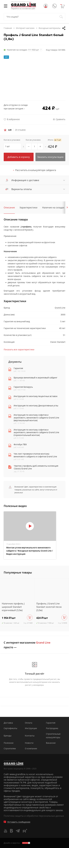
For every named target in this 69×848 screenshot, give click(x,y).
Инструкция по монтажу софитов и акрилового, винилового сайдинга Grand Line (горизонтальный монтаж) (36, 432)
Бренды (7, 735)
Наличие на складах (53, 207)
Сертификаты (10, 728)
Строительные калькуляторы (53, 735)
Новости (29, 743)
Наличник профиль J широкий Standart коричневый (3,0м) (13, 607)
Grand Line (60, 307)
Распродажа (52, 728)
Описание (9, 207)
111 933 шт (33, 49)
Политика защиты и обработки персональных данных (34, 815)
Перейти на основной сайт (23, 8)
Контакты (29, 735)
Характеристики (28, 207)
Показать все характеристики (19, 349)
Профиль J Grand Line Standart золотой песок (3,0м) (49, 607)
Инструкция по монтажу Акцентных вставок (35, 396)
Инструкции (31, 728)
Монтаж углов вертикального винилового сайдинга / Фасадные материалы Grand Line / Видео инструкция (29, 550)
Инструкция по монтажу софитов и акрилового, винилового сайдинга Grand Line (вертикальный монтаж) (36, 418)
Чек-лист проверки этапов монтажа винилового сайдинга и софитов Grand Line (35, 455)
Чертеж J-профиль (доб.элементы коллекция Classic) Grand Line (36, 467)
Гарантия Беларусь (23, 387)
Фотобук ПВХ (20, 444)
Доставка (8, 722)
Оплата (28, 722)
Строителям (10, 748)
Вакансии (51, 743)
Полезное (8, 743)
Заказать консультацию (50, 157)
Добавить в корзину (19, 157)
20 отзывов (20, 129)
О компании (31, 748)
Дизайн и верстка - (17, 843)
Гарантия (18, 368)
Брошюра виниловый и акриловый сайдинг (35, 377)
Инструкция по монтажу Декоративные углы (36, 405)
